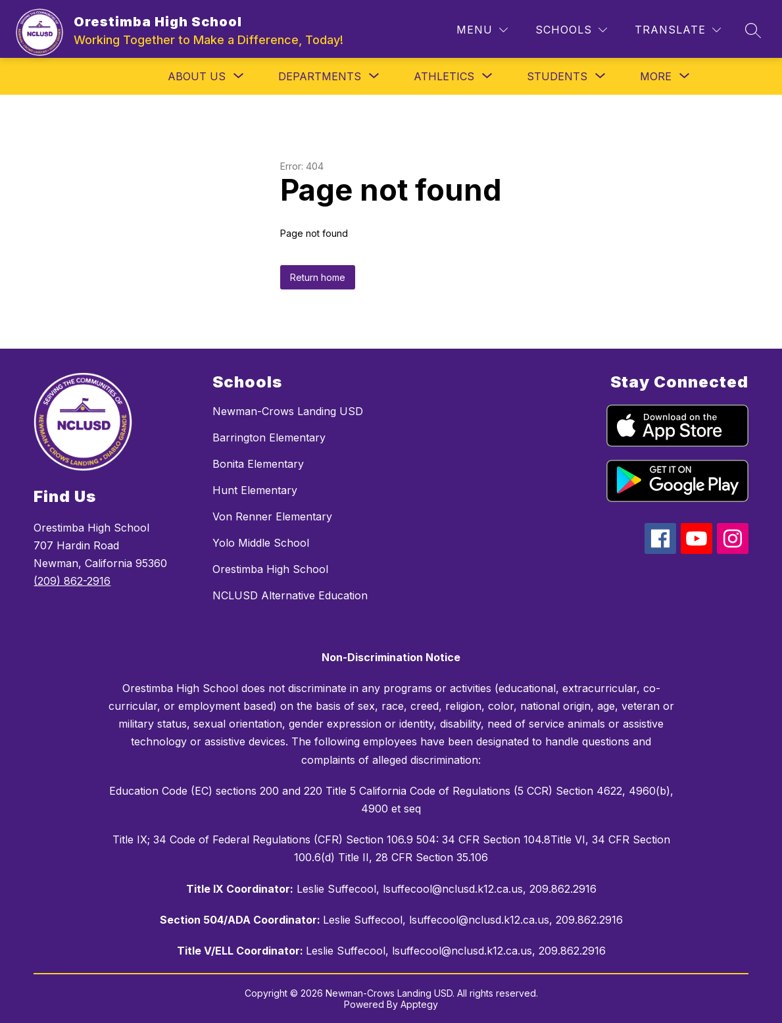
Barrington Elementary (269, 437)
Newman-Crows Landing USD (287, 411)
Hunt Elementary (254, 490)
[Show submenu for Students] (557, 76)
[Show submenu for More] (656, 76)
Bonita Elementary (258, 463)
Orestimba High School (270, 569)
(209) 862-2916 (72, 580)
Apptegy (419, 1004)
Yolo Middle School (260, 542)
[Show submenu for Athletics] (444, 76)
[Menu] (482, 30)
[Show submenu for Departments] (319, 76)
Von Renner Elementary (272, 516)
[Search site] (753, 30)
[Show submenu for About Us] (197, 76)
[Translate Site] (677, 30)
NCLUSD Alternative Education (290, 595)
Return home (317, 277)
